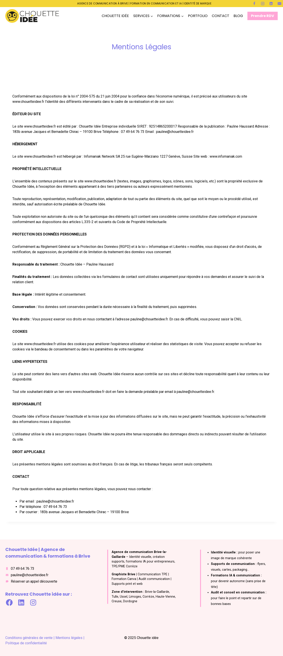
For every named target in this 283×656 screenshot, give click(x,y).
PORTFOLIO (198, 15)
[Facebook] (254, 3)
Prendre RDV (262, 15)
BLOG (238, 15)
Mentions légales (69, 638)
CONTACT (220, 15)
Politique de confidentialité (26, 643)
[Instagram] (262, 3)
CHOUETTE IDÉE (115, 15)
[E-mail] (279, 3)
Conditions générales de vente (29, 638)
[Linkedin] (271, 3)
